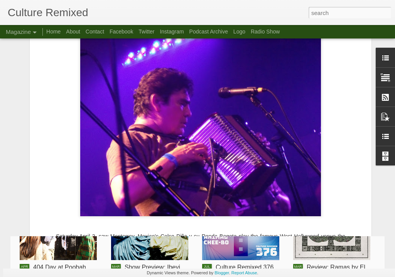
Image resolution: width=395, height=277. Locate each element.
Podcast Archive (208, 31)
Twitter (146, 31)
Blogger (221, 272)
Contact (95, 31)
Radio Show (265, 31)
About (73, 31)
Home (53, 31)
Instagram (172, 31)
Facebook (121, 31)
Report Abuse (244, 272)
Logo (239, 31)
